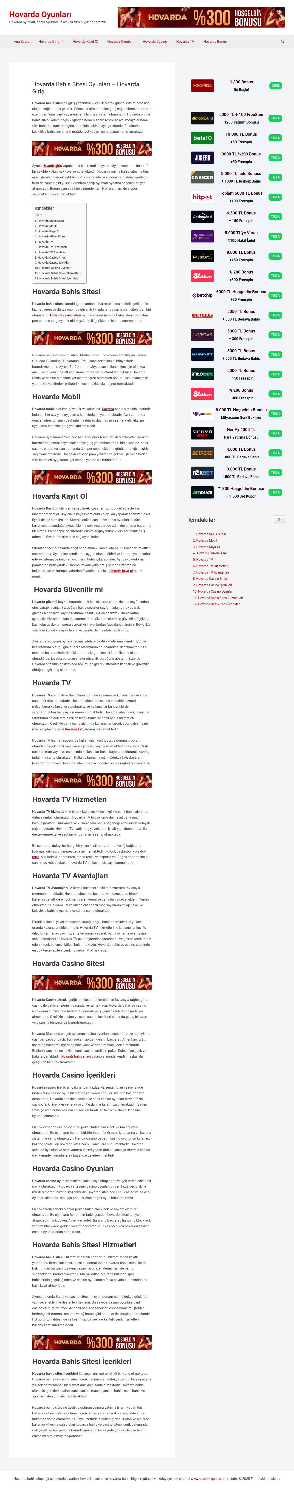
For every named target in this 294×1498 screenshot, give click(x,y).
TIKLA (275, 118)
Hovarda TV (172, 41)
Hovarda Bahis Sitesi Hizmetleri (62, 273)
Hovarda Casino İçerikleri (56, 262)
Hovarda (108, 409)
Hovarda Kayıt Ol (80, 41)
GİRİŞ (275, 86)
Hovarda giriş (52, 166)
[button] (283, 42)
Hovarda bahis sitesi (77, 1056)
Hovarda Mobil (49, 226)
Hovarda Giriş (47, 41)
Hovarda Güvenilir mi (53, 236)
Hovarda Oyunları (40, 14)
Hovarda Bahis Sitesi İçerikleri (61, 278)
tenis (36, 856)
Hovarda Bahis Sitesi (52, 220)
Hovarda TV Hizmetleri (54, 246)
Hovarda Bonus (200, 41)
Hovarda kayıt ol (121, 570)
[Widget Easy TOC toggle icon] (279, 519)
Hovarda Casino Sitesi (53, 257)
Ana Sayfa (20, 41)
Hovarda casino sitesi (66, 315)
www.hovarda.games (206, 1478)
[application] (58, 41)
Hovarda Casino (145, 41)
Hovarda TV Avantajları (54, 252)
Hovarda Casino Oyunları (57, 268)
